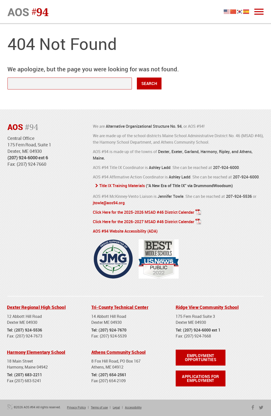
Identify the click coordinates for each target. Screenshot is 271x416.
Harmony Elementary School (36, 352)
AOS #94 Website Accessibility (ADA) (125, 231)
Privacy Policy (76, 407)
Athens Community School (118, 352)
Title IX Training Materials (122, 185)
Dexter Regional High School (36, 307)
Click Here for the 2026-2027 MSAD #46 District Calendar (143, 221)
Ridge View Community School (207, 307)
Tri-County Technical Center (119, 307)
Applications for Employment (200, 378)
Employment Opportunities (200, 357)
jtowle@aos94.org (109, 203)
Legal (116, 407)
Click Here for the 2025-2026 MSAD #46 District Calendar (143, 212)
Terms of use (99, 407)
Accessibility (133, 407)
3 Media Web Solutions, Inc (9, 406)
